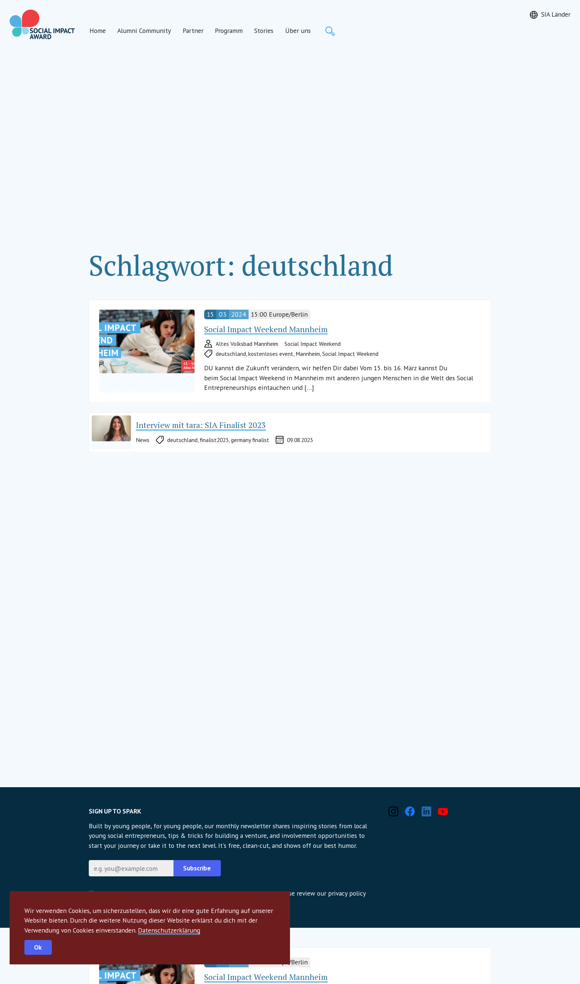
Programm (229, 30)
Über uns (298, 30)
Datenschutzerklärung (169, 930)
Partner (193, 30)
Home (98, 30)
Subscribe (197, 868)
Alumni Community (144, 30)
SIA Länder (555, 14)
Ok (38, 947)
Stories (263, 30)
